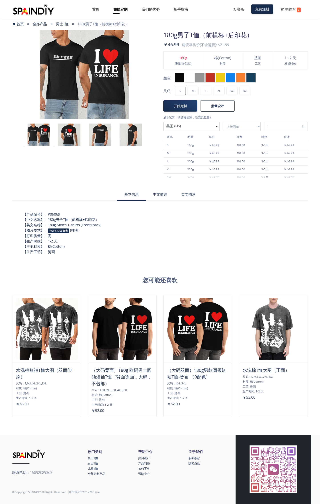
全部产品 (40, 24)
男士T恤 (62, 24)
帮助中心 (144, 474)
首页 (95, 9)
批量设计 (217, 106)
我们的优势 (151, 9)
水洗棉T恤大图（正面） (266, 370)
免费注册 (262, 9)
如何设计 (144, 458)
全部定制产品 (96, 474)
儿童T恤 (93, 469)
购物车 (290, 9)
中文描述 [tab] (160, 194)
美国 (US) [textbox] (173, 126)
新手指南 (181, 9)
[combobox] (191, 126)
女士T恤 (93, 463)
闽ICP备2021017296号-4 (84, 492)
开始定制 (180, 106)
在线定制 (120, 9)
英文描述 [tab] (188, 194)
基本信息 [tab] (131, 194)
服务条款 (194, 458)
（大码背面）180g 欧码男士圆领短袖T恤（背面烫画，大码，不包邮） (122, 376)
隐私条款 (194, 463)
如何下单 (144, 469)
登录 (238, 9)
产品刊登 (144, 463)
